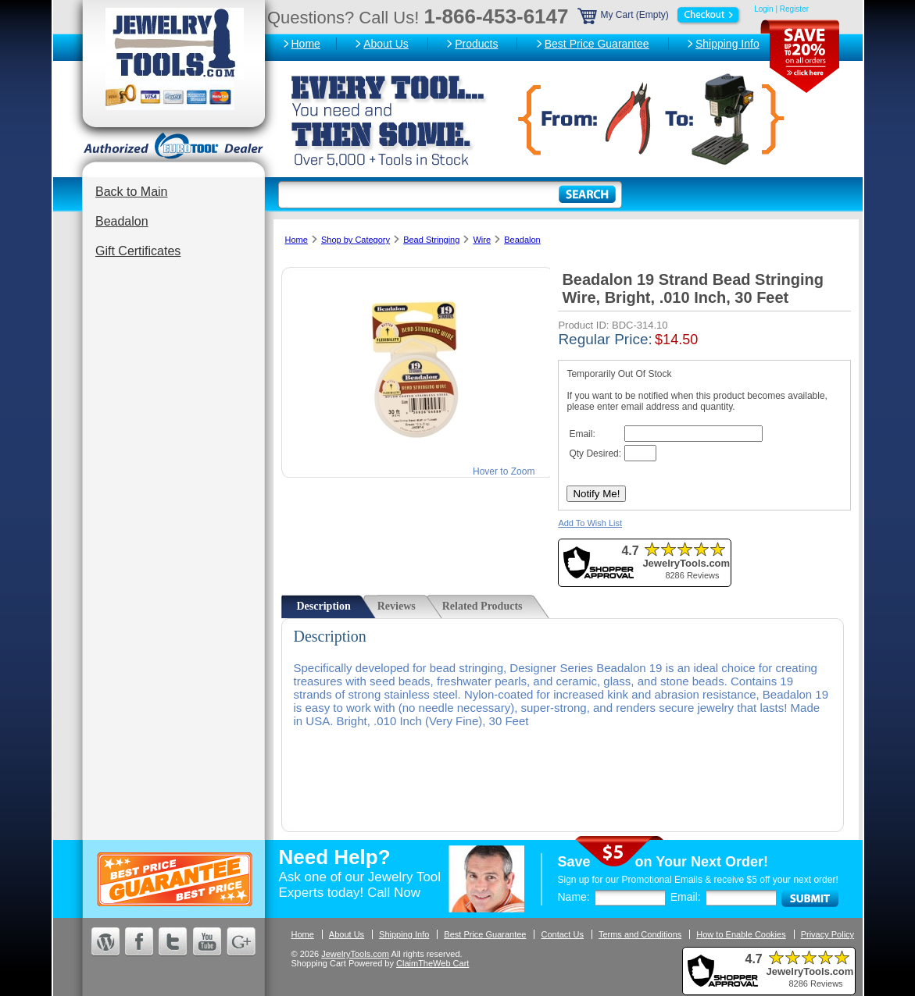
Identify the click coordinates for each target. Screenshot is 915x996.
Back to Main (131, 191)
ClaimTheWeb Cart (432, 963)
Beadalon (121, 221)
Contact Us (562, 934)
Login (763, 9)
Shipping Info (727, 43)
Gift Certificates (137, 251)
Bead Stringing (431, 239)
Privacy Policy (827, 934)
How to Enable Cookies (740, 934)
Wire (482, 239)
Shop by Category (355, 239)
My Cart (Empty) (660, 14)
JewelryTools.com (355, 954)
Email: (685, 897)
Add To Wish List (590, 523)
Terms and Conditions (640, 934)
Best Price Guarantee (597, 43)
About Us (386, 43)
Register (794, 9)
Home (305, 43)
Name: (574, 897)
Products (476, 43)
